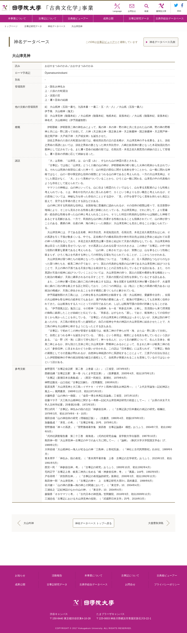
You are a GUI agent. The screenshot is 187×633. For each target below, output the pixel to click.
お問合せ (130, 584)
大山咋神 (29, 523)
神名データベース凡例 (162, 42)
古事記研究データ (139, 18)
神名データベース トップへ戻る (93, 523)
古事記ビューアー (107, 42)
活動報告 (57, 575)
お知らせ (20, 575)
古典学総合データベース (170, 18)
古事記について (47, 18)
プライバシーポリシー (167, 584)
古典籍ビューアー (78, 18)
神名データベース (56, 26)
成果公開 (108, 18)
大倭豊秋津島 (155, 523)
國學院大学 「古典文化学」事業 (47, 8)
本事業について (17, 18)
